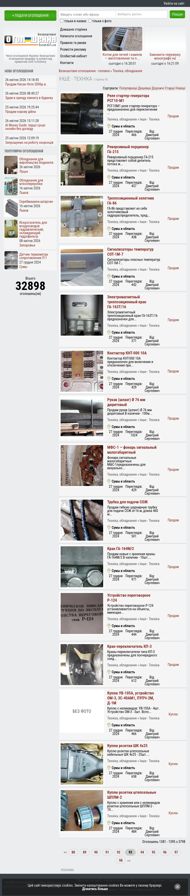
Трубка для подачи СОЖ (127, 502)
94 (142, 852)
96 (164, 852)
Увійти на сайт (174, 3)
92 (118, 852)
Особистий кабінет (73, 56)
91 (107, 852)
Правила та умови (73, 43)
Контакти (66, 63)
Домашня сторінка (73, 29)
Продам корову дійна (20, 112)
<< (66, 852)
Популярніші (128, 88)
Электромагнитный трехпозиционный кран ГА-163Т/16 (126, 302)
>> (128, 860)
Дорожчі (158, 88)
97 (176, 852)
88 (73, 852)
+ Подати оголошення (30, 16)
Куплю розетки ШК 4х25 (127, 745)
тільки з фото (102, 21)
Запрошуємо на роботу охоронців (29, 142)
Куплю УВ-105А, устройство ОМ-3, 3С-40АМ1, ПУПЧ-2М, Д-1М (130, 698)
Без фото (82, 711)
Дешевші (144, 88)
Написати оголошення (76, 36)
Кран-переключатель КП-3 (129, 646)
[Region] (145, 14)
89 (84, 852)
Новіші (180, 88)
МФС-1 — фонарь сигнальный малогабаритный (131, 450)
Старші (170, 88)
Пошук (177, 14)
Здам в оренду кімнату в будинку (29, 98)
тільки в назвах (75, 21)
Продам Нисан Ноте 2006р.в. (26, 84)
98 (120, 860)
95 (153, 852)
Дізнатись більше (95, 889)
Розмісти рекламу (73, 49)
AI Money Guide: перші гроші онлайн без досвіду (25, 127)
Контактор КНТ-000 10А (127, 353)
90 (96, 852)
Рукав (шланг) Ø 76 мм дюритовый (126, 402)
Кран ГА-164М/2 (120, 548)
